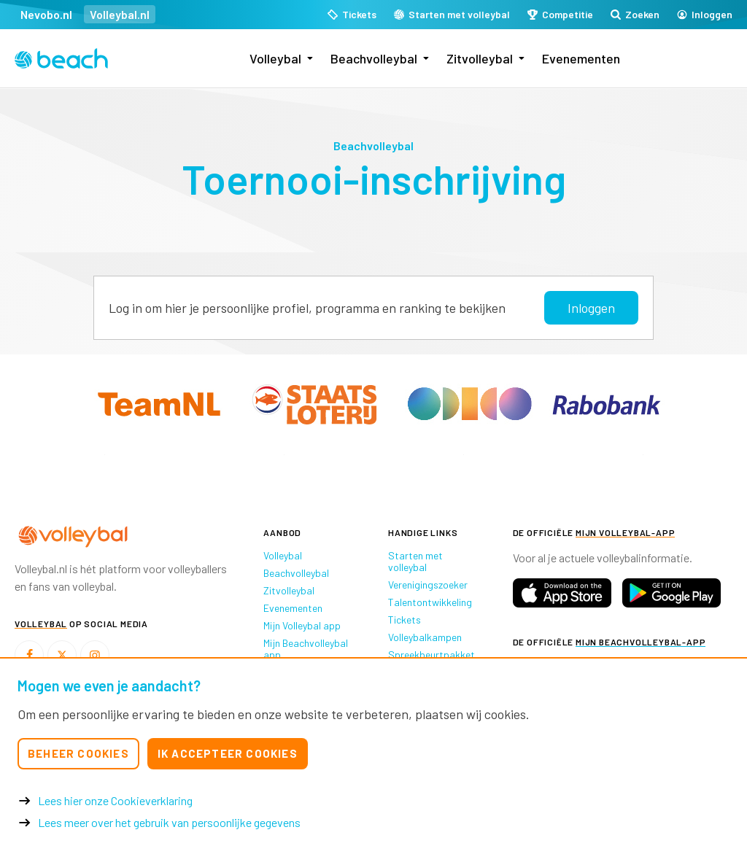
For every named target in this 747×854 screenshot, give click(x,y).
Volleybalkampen (425, 637)
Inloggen (591, 308)
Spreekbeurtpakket (431, 654)
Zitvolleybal (479, 58)
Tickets (404, 619)
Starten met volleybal (415, 561)
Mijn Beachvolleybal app (305, 649)
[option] (104, 454)
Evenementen (581, 58)
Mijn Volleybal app (302, 625)
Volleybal (275, 58)
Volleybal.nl (120, 14)
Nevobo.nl (46, 14)
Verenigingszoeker (428, 584)
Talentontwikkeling (430, 602)
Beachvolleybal (373, 58)
